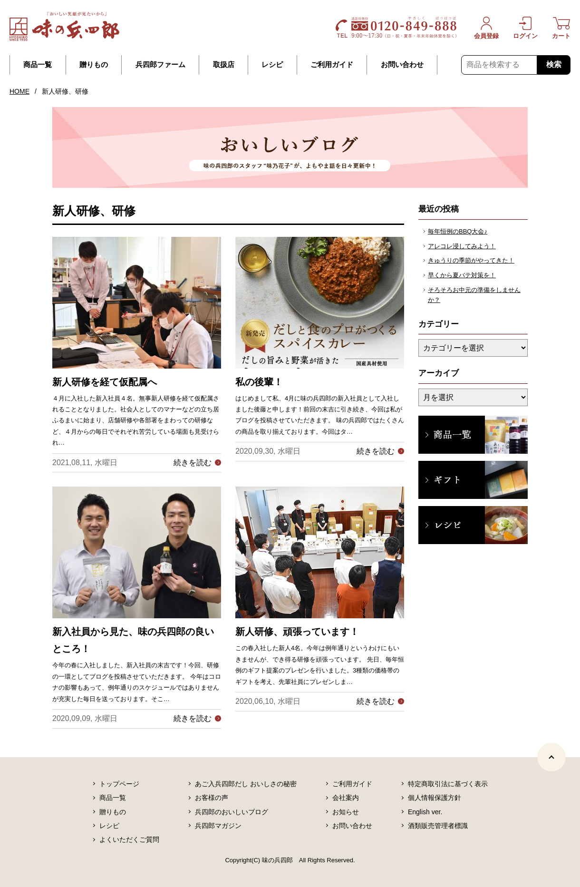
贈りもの (93, 64)
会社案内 (345, 797)
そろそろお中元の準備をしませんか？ (474, 294)
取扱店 (223, 64)
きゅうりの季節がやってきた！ (471, 260)
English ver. (425, 812)
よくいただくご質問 (129, 839)
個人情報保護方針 (434, 797)
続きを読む (193, 462)
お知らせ (345, 812)
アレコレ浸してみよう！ (462, 246)
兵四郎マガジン (218, 825)
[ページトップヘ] (551, 757)
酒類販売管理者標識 (438, 825)
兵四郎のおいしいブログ (231, 812)
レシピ (272, 64)
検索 (553, 64)
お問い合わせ (402, 64)
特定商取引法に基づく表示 (448, 784)
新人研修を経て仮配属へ (104, 382)
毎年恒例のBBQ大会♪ (457, 231)
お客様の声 (211, 797)
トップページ (119, 784)
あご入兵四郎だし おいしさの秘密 (246, 784)
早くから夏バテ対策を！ (462, 275)
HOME (19, 91)
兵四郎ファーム (160, 64)
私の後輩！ (259, 382)
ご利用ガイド (331, 64)
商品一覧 (37, 64)
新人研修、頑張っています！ (297, 631)
